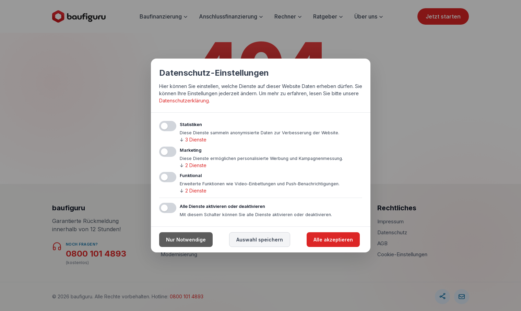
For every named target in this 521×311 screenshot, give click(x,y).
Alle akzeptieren (333, 239)
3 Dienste (193, 139)
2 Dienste (193, 165)
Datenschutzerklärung (184, 100)
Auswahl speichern (259, 239)
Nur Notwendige (186, 239)
